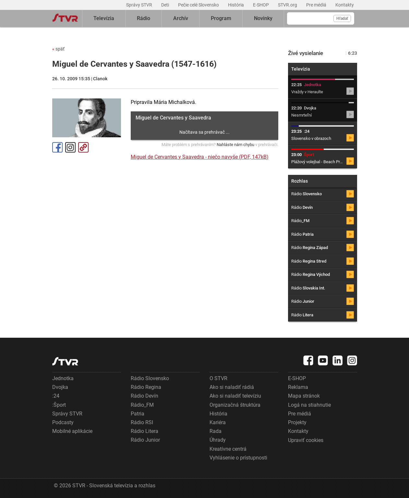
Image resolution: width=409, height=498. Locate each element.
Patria (137, 414)
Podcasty (63, 422)
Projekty (297, 422)
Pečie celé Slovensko (199, 4)
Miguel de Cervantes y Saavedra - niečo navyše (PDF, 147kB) (200, 157)
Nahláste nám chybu (235, 144)
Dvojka (60, 387)
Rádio (143, 18)
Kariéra (218, 422)
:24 (55, 396)
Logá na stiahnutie (309, 405)
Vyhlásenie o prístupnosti (238, 458)
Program (221, 18)
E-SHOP (261, 4)
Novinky (263, 18)
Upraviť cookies (305, 440)
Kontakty (344, 4)
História (236, 4)
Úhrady (218, 440)
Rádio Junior (145, 440)
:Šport (59, 405)
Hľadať (342, 18)
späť (58, 48)
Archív (180, 18)
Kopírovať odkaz (83, 147)
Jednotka (63, 378)
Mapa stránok (304, 396)
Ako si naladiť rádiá (232, 387)
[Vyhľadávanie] (320, 18)
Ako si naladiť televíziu (235, 396)
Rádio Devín (144, 396)
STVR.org (288, 4)
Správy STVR (139, 4)
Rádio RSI (142, 422)
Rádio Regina (146, 387)
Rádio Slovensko (150, 378)
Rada (216, 431)
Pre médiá (316, 4)
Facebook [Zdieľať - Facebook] (57, 147)
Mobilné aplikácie (72, 431)
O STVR (218, 378)
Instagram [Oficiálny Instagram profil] (70, 147)
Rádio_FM (142, 405)
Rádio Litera (144, 431)
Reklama (298, 387)
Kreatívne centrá (228, 449)
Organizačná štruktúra (235, 405)
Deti (165, 4)
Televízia (103, 18)
